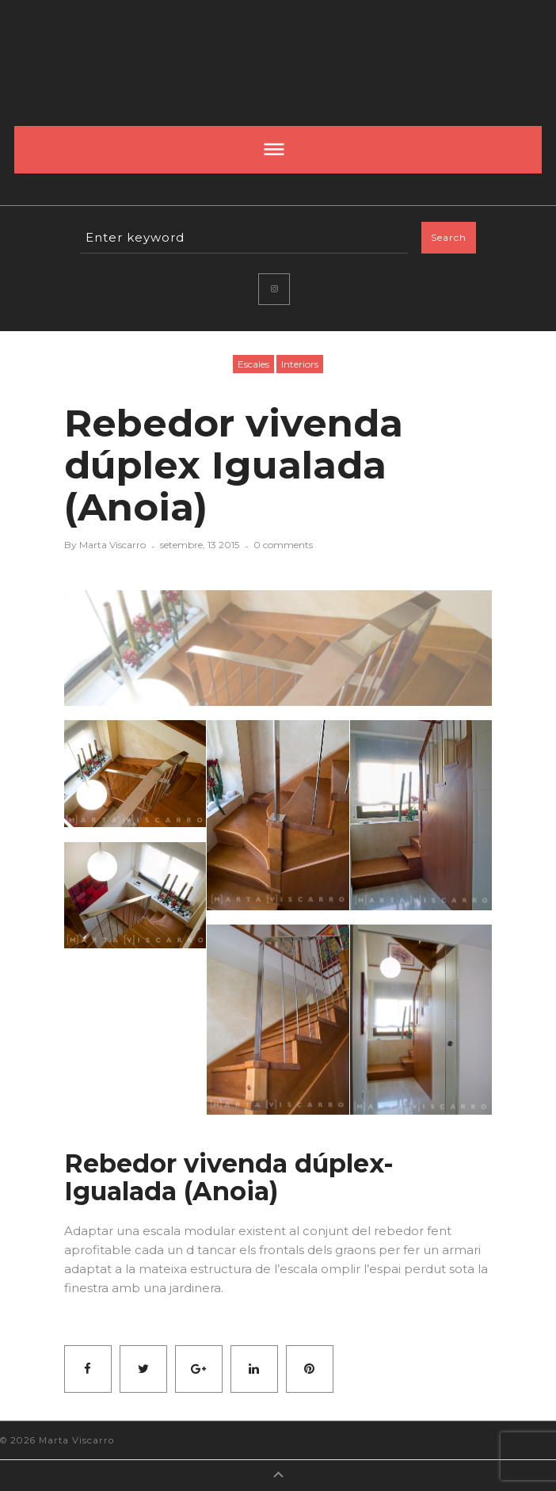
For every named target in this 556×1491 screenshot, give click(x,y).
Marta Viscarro (112, 545)
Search (449, 237)
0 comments (283, 545)
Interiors (299, 364)
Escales (253, 364)
